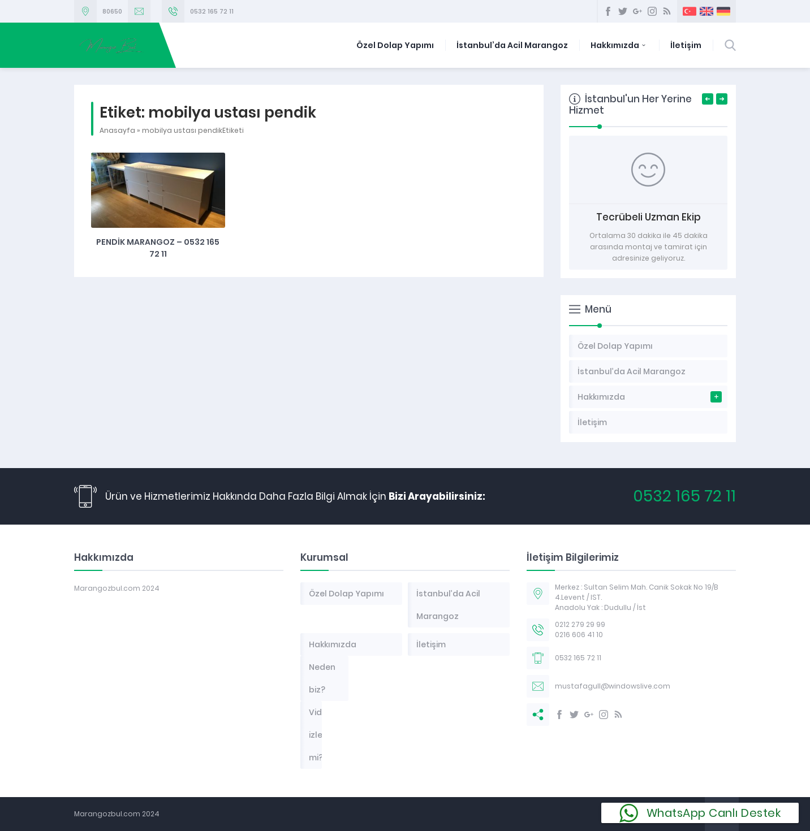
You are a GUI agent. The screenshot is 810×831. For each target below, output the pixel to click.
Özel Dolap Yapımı (395, 45)
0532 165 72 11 (212, 11)
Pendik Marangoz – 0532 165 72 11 (157, 247)
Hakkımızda (619, 45)
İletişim (685, 45)
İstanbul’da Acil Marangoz (512, 45)
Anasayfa (117, 130)
